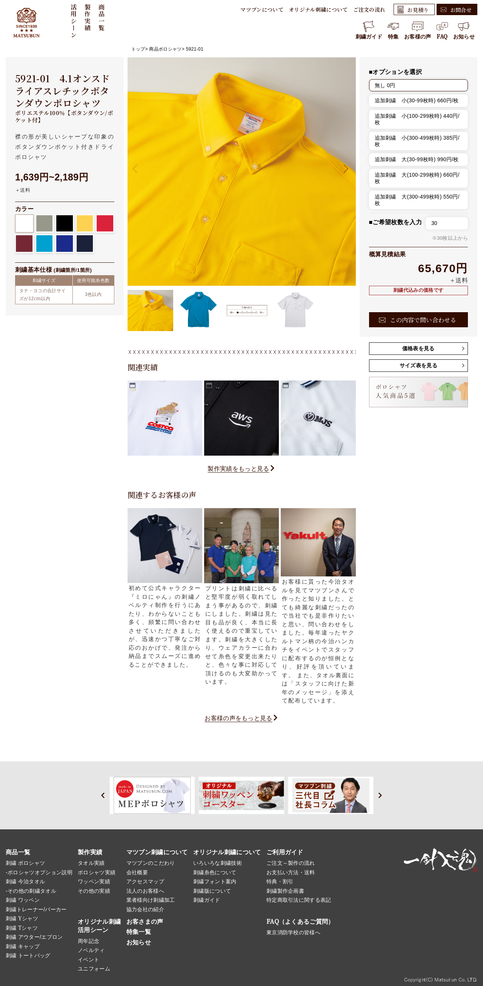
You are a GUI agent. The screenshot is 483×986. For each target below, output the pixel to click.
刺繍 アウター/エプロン (34, 937)
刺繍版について (212, 891)
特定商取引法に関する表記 (298, 900)
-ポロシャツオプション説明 (39, 872)
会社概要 (137, 872)
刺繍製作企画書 (285, 891)
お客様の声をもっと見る (238, 718)
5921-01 (194, 49)
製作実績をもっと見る (238, 468)
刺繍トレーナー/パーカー (36, 909)
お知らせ (464, 30)
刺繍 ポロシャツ (25, 863)
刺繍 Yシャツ (22, 918)
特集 (393, 30)
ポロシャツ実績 (96, 872)
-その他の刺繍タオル (31, 891)
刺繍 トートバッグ (28, 955)
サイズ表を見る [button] (418, 365)
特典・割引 (280, 881)
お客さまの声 (144, 921)
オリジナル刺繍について (318, 9)
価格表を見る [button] (418, 348)
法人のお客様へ (145, 891)
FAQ (442, 30)
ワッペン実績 (94, 881)
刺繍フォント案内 (215, 881)
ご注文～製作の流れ (290, 863)
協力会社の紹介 (145, 909)
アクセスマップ (145, 881)
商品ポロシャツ (165, 49)
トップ (138, 49)
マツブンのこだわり (150, 863)
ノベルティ (91, 950)
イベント (88, 960)
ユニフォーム (94, 969)
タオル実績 (91, 863)
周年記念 (88, 941)
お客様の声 (417, 30)
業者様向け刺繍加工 (150, 900)
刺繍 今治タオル (25, 881)
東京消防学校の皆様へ (293, 932)
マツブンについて (261, 9)
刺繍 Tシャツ (22, 928)
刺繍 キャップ (23, 946)
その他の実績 (94, 891)
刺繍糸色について (215, 872)
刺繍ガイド (369, 30)
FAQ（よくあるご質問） (300, 921)
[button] (343, 168)
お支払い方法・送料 (290, 872)
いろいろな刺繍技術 (217, 863)
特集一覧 (138, 932)
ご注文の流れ (369, 9)
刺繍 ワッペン (23, 900)
